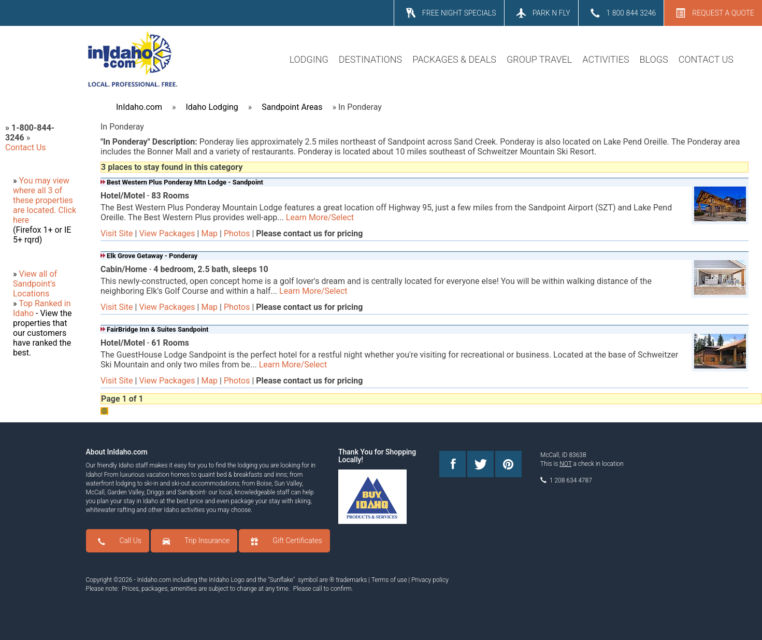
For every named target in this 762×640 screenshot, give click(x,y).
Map (209, 233)
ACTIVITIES (605, 59)
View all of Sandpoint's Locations (35, 283)
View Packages (167, 233)
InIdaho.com (139, 107)
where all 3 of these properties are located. (43, 200)
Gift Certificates (297, 540)
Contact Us (25, 147)
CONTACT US (706, 59)
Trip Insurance (206, 540)
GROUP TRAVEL (539, 59)
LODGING (309, 59)
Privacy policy (430, 580)
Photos (237, 233)
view (61, 181)
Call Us (131, 540)
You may (35, 181)
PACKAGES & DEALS (454, 59)
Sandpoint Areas (292, 107)
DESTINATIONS (370, 59)
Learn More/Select (320, 217)
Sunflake (281, 580)
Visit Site (116, 233)
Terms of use (389, 580)
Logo (238, 580)
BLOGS (654, 59)
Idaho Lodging (211, 107)
